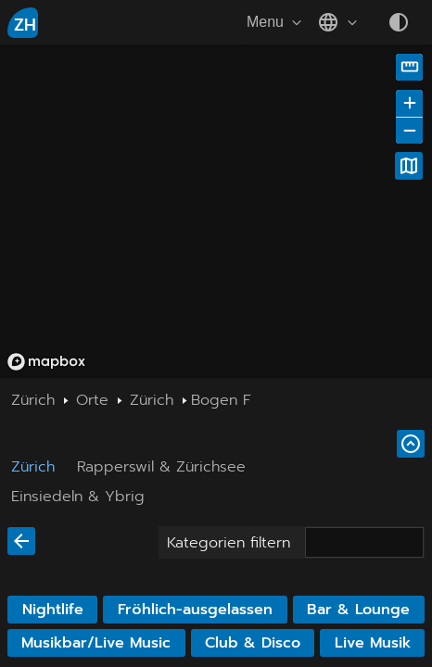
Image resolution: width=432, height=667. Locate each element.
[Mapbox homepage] (46, 361)
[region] (216, 211)
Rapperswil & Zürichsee (161, 467)
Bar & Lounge (358, 609)
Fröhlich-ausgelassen (195, 609)
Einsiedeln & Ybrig (78, 496)
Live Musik (373, 643)
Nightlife (52, 609)
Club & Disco (252, 643)
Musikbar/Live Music (96, 643)
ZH (25, 25)
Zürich (33, 467)
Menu (276, 22)
